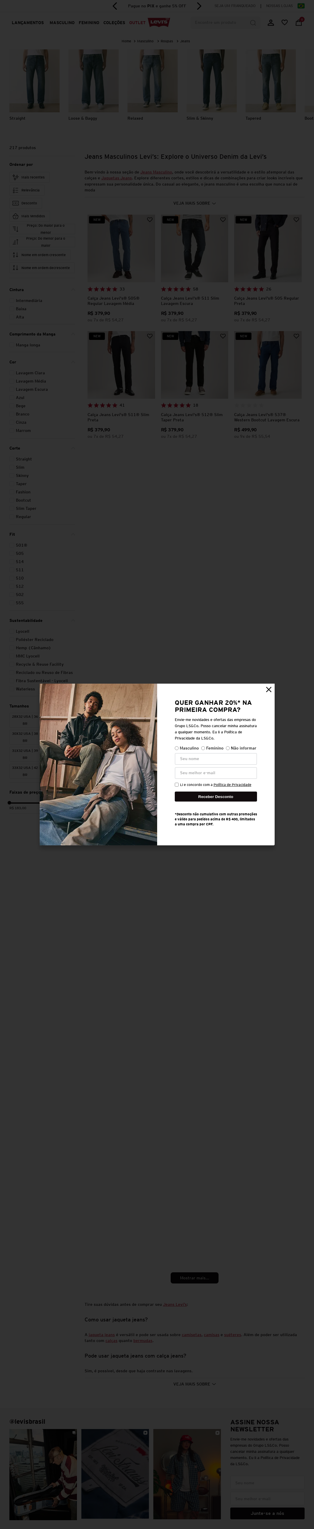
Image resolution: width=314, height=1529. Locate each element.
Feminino (212, 748)
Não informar (241, 748)
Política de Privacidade (232, 784)
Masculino (187, 748)
